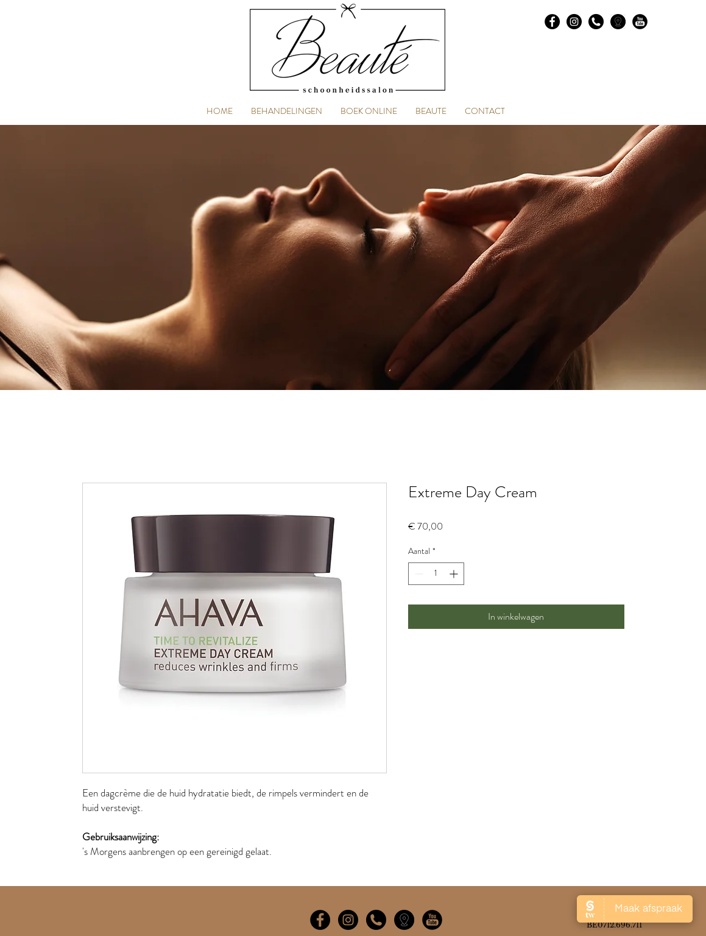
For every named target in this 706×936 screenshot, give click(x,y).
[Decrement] (417, 573)
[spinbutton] (436, 573)
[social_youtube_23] (640, 21)
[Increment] (454, 573)
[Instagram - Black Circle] (574, 21)
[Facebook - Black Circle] (552, 21)
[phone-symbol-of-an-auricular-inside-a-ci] (596, 21)
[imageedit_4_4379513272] (404, 920)
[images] (618, 21)
